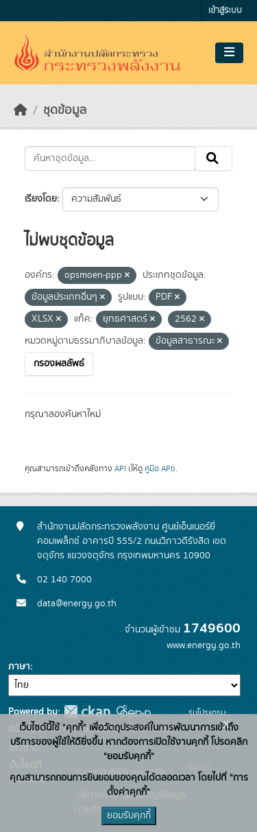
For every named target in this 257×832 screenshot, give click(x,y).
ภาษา (19, 667)
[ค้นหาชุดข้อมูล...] (110, 158)
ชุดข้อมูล (64, 110)
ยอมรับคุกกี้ (129, 815)
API (120, 468)
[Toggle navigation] (229, 53)
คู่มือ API (159, 468)
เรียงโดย (41, 199)
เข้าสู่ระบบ (225, 10)
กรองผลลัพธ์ (59, 363)
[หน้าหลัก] (20, 110)
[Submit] (213, 158)
